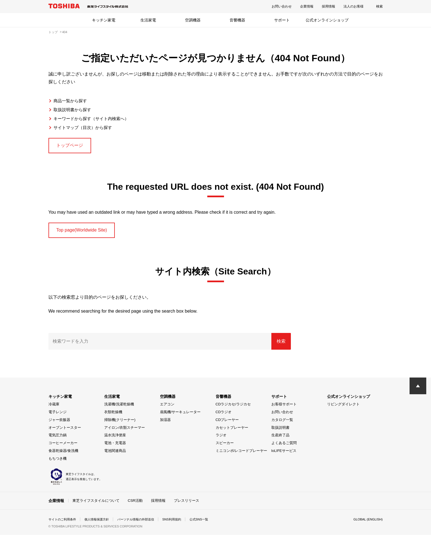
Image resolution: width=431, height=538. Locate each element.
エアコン (167, 407)
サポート (282, 20)
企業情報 (306, 6)
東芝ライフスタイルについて (96, 503)
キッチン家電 (103, 20)
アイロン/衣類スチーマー (124, 430)
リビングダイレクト (343, 407)
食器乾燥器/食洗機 (63, 454)
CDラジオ (224, 415)
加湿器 (165, 423)
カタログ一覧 (282, 423)
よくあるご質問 (284, 446)
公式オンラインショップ (327, 20)
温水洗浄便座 (115, 438)
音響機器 (237, 20)
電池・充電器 (115, 446)
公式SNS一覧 (209, 522)
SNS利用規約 (181, 522)
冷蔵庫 (53, 407)
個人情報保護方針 (100, 522)
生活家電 (148, 20)
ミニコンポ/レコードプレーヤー (241, 454)
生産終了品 (280, 438)
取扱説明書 (280, 430)
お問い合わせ (282, 6)
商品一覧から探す (71, 100)
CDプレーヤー (227, 423)
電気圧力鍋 (57, 438)
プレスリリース (186, 503)
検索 (379, 6)
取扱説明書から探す (73, 109)
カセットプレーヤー (232, 430)
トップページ (72, 146)
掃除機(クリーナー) (120, 423)
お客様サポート (284, 407)
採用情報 (328, 6)
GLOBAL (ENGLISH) (367, 522)
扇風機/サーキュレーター (180, 415)
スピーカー (225, 446)
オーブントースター (64, 430)
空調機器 (193, 20)
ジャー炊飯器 (59, 423)
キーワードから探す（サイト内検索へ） (93, 118)
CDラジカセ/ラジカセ (233, 407)
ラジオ (221, 438)
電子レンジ (57, 415)
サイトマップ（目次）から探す (84, 127)
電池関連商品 (115, 454)
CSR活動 (135, 503)
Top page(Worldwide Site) (86, 232)
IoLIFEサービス (283, 454)
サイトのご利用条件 (63, 522)
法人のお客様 (354, 6)
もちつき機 (57, 461)
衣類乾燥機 (113, 415)
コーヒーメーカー (62, 446)
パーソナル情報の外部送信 (142, 522)
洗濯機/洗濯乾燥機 (119, 407)
